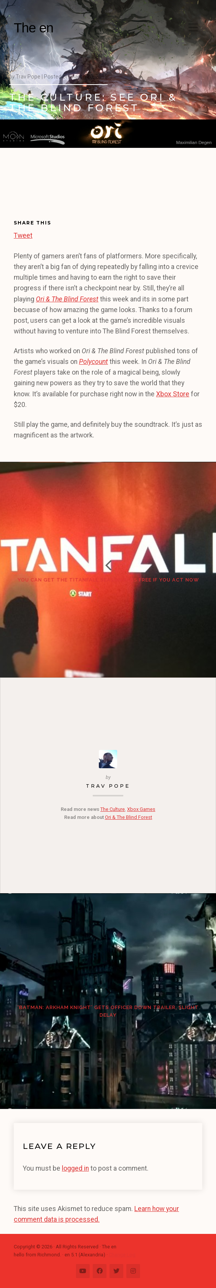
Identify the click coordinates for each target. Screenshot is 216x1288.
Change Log (122, 1255)
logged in (75, 1168)
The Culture (112, 809)
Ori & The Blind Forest (128, 817)
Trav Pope (108, 786)
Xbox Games (141, 809)
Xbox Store (172, 394)
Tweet (23, 234)
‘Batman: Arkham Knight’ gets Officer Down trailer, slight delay (108, 1011)
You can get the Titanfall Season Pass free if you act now (108, 580)
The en (33, 27)
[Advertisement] (45, 189)
